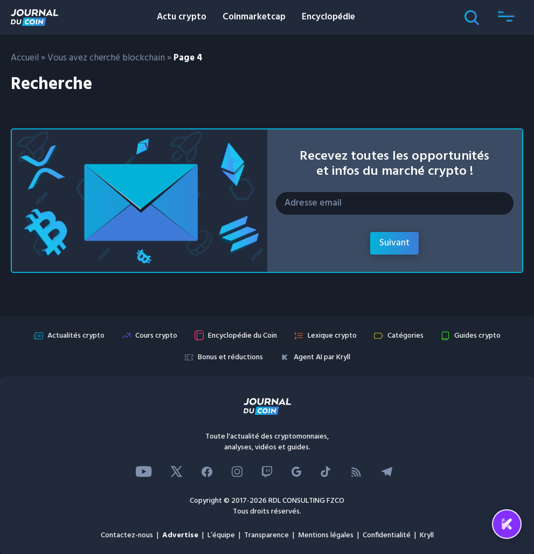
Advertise (180, 535)
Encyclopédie (328, 17)
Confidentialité (387, 535)
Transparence (266, 535)
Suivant (394, 243)
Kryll (427, 535)
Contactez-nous (127, 535)
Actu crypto (181, 17)
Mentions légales (325, 535)
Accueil (25, 58)
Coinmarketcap (254, 17)
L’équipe (221, 535)
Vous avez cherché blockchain (106, 58)
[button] (506, 17)
